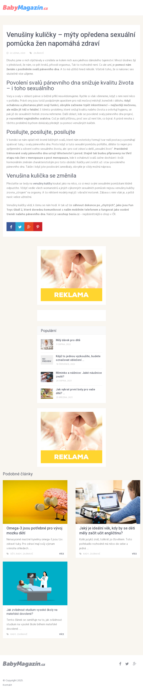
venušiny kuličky (42, 183)
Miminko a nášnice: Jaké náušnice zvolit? (79, 374)
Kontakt (7, 685)
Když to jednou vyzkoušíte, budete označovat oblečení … (78, 358)
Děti (12, 554)
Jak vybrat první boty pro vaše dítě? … (75, 391)
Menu (129, 7)
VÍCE (62, 554)
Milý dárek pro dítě (68, 340)
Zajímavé (39, 53)
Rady (19, 554)
